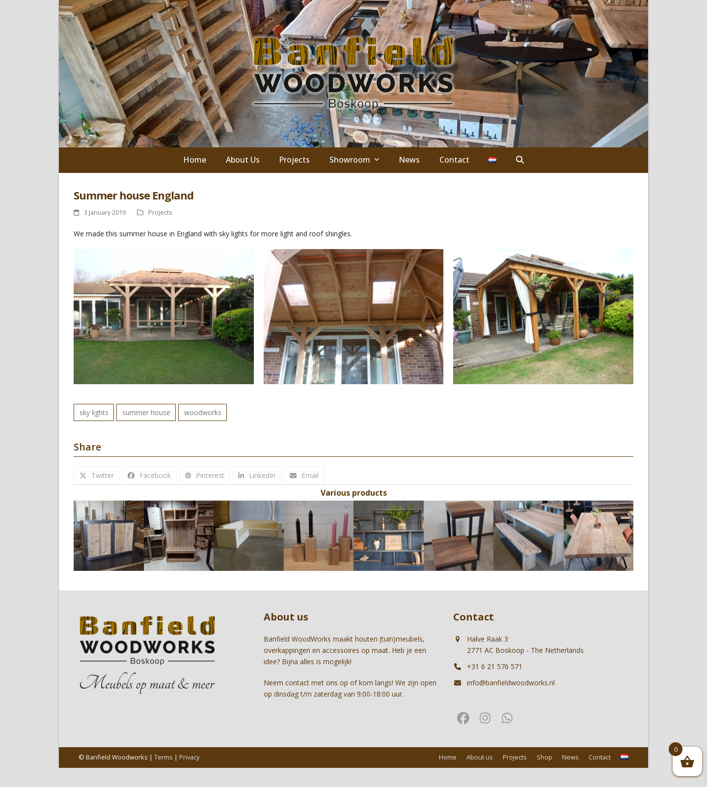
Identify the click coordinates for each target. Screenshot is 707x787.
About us (479, 757)
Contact (600, 757)
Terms (163, 757)
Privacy (189, 757)
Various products (354, 492)
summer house (146, 412)
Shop (544, 757)
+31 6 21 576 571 (494, 666)
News (570, 757)
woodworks (202, 412)
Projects (160, 212)
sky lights (94, 412)
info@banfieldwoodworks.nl (511, 682)
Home (448, 757)
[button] (520, 160)
